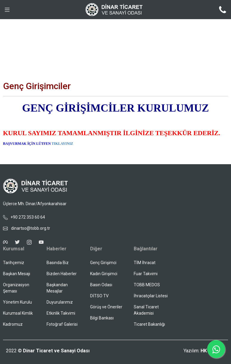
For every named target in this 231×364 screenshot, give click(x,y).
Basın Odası (101, 284)
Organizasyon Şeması (16, 287)
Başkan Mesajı (16, 273)
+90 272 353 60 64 (24, 217)
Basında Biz (58, 262)
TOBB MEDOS (147, 284)
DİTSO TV (99, 295)
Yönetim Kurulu (17, 302)
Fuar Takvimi (146, 273)
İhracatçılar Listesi (151, 295)
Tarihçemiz (13, 262)
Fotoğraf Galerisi (62, 324)
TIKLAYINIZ (62, 143)
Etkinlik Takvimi (61, 313)
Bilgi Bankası (102, 318)
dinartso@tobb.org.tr (26, 228)
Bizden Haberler (62, 273)
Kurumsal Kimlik (18, 313)
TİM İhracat (144, 262)
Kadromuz (13, 324)
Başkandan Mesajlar (57, 287)
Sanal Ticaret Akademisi (146, 310)
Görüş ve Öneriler (106, 306)
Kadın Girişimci (103, 273)
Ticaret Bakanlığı (149, 324)
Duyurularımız (60, 302)
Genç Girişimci (103, 262)
